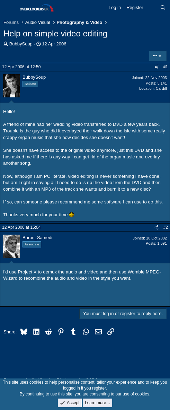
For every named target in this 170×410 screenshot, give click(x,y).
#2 (165, 227)
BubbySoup (21, 43)
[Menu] (9, 8)
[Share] (156, 67)
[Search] (163, 8)
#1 (165, 66)
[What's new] (152, 8)
